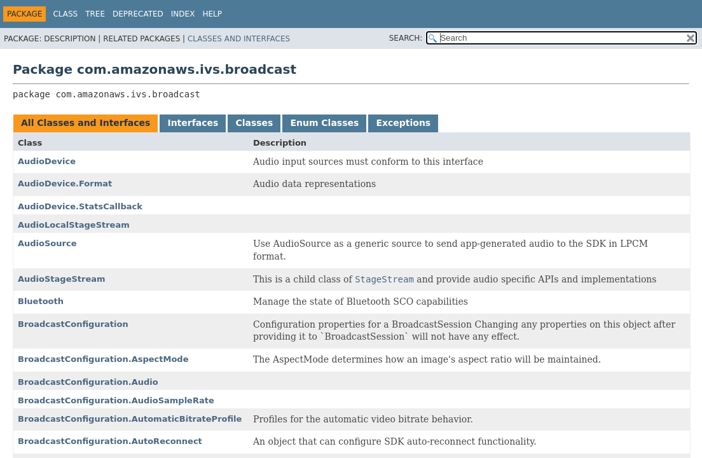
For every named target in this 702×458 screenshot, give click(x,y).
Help (212, 14)
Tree (95, 14)
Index (183, 14)
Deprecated (138, 14)
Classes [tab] (254, 123)
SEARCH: (406, 38)
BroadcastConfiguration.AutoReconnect (110, 441)
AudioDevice (47, 161)
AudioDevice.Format (65, 183)
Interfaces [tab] (192, 123)
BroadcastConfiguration (73, 324)
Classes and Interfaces (239, 38)
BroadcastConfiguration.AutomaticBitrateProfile (130, 419)
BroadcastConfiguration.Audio (88, 382)
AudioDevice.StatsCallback (80, 206)
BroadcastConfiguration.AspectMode (103, 359)
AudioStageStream (62, 279)
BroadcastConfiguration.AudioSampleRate (116, 400)
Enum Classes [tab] (324, 123)
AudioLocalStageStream (74, 225)
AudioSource (47, 243)
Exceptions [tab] (403, 123)
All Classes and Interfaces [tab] (85, 123)
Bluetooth (41, 301)
